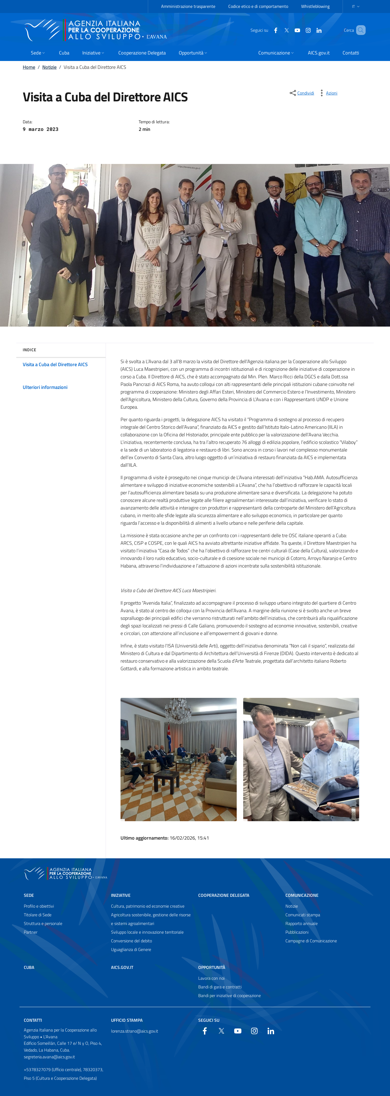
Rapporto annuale (301, 923)
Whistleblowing (315, 6)
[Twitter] (278, 30)
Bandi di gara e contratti (220, 987)
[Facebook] (267, 30)
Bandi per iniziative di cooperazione (229, 995)
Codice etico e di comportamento (258, 6)
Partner (30, 932)
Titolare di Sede (37, 914)
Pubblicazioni (296, 932)
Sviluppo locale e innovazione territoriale (147, 932)
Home (29, 67)
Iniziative (121, 895)
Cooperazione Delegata (223, 895)
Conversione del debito (131, 940)
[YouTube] (289, 30)
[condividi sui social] (301, 93)
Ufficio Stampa (127, 1020)
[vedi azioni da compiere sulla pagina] (327, 93)
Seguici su (208, 1020)
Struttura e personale (43, 923)
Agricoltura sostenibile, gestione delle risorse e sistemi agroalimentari (151, 919)
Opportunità (211, 967)
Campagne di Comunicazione (311, 940)
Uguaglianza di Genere (131, 949)
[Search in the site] (359, 30)
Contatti (33, 1020)
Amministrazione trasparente (188, 6)
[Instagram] (300, 30)
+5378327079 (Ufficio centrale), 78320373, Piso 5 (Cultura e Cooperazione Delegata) (63, 1073)
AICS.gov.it (122, 967)
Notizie (49, 67)
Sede (29, 895)
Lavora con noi (211, 978)
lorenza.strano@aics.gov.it (134, 1031)
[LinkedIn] (311, 30)
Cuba (29, 967)
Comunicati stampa (302, 914)
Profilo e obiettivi (39, 906)
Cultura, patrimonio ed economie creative (147, 906)
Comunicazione (301, 895)
